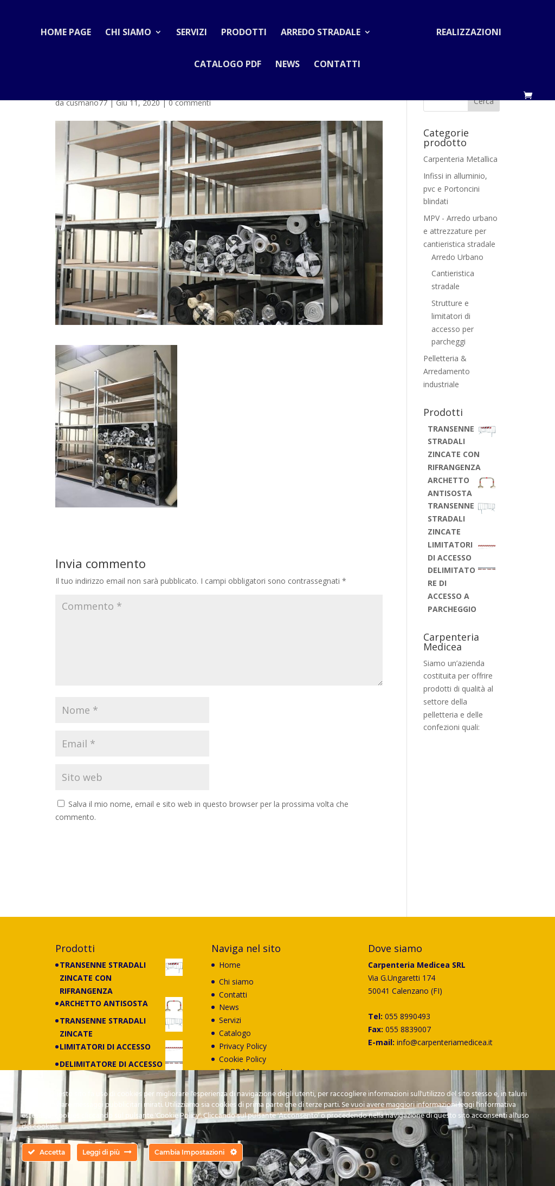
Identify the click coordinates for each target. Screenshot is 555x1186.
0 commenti (190, 102)
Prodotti (248, 29)
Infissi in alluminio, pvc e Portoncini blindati (455, 189)
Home (230, 965)
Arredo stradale (325, 29)
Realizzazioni (464, 29)
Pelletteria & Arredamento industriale (446, 371)
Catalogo (235, 1033)
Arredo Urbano (457, 257)
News (287, 61)
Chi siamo (132, 29)
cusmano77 (86, 102)
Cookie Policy (242, 1059)
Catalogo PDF (227, 61)
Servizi (195, 29)
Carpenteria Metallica (460, 159)
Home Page (70, 29)
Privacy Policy (243, 1046)
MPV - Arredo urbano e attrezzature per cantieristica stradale (460, 231)
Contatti (337, 61)
